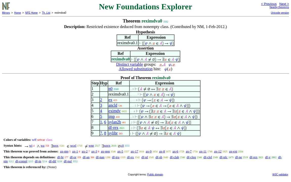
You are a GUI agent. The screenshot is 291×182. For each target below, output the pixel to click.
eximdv (114, 111)
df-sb (158, 157)
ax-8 (162, 151)
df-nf (144, 157)
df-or (73, 157)
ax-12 (218, 151)
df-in (38, 161)
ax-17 (134, 151)
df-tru (116, 157)
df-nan (100, 157)
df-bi (60, 157)
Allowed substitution (136, 69)
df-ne (238, 157)
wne (91, 145)
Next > (284, 4)
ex (110, 100)
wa (42, 145)
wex (56, 145)
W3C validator (280, 174)
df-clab (174, 157)
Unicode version (280, 12)
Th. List (46, 12)
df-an (86, 157)
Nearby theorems (279, 7)
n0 (110, 88)
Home (17, 12)
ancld (112, 105)
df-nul (68, 161)
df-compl (21, 161)
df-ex (130, 157)
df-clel (208, 157)
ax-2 (84, 151)
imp (111, 116)
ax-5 (120, 151)
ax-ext (233, 151)
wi (30, 145)
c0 (122, 145)
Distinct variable (129, 64)
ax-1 (75, 151)
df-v (268, 157)
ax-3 (94, 151)
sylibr (113, 133)
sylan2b (114, 122)
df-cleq (191, 157)
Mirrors (6, 12)
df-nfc (223, 157)
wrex (107, 145)
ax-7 (189, 151)
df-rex (113, 127)
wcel (73, 145)
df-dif (52, 161)
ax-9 (148, 151)
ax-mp (64, 151)
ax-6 (175, 151)
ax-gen (105, 151)
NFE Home (31, 12)
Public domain (155, 174)
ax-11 (203, 151)
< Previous (269, 4)
